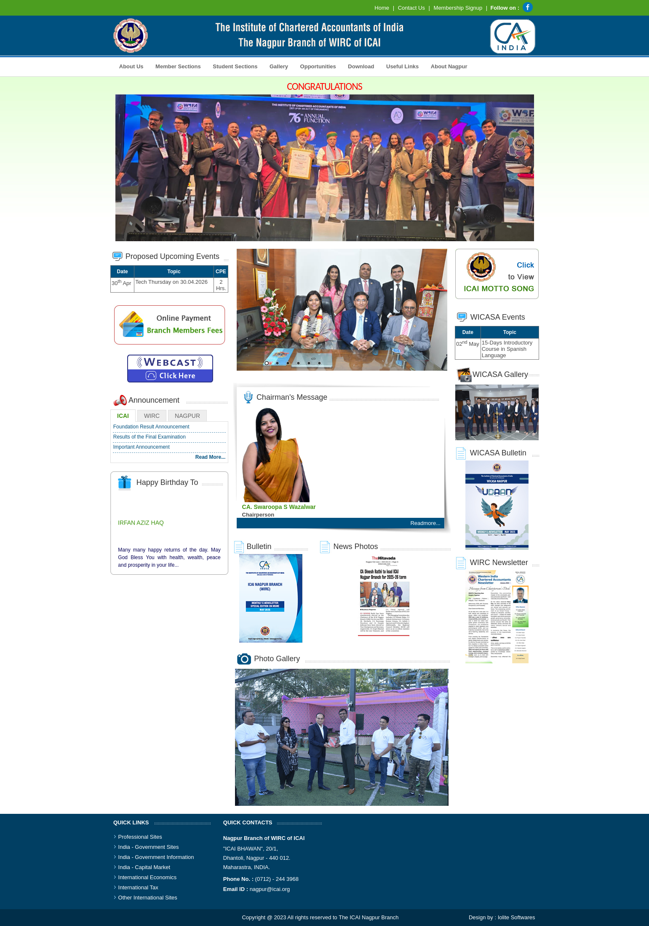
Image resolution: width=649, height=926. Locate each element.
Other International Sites (147, 897)
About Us (129, 66)
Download (359, 66)
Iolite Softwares (516, 917)
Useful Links (402, 66)
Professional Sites (140, 837)
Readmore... (425, 523)
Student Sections (233, 66)
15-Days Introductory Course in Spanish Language (507, 348)
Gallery (276, 66)
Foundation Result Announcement (151, 427)
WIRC (152, 415)
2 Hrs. (221, 285)
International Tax (138, 887)
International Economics (147, 877)
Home (381, 8)
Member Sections (175, 66)
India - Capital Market (144, 867)
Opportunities (316, 66)
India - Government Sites (148, 847)
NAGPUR (187, 415)
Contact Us (411, 8)
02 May (467, 344)
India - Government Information (156, 857)
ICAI (123, 415)
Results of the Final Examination (149, 437)
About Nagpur (449, 66)
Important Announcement (141, 447)
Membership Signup (458, 8)
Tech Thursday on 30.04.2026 (171, 282)
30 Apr (121, 283)
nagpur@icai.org (270, 889)
